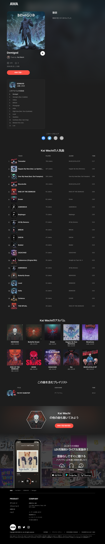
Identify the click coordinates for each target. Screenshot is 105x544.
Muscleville (22, 184)
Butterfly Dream (24, 275)
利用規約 (46, 532)
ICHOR (71, 298)
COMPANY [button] (33, 499)
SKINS (33, 367)
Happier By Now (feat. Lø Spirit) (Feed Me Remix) (35, 169)
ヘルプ (12, 512)
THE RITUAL (22, 306)
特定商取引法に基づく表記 (88, 532)
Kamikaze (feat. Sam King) (21, 120)
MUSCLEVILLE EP (74, 161)
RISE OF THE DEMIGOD (26, 192)
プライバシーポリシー (57, 532)
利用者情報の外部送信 (72, 532)
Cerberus (21, 298)
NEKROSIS (72, 275)
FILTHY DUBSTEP (23, 393)
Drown (20, 199)
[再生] (42, 53)
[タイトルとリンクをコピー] (55, 138)
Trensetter (21, 161)
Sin (71, 367)
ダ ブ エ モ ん (58, 393)
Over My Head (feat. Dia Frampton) (30, 176)
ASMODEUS (22, 207)
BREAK (15, 103)
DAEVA (20, 237)
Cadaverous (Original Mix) (27, 260)
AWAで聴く (18, 72)
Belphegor (22, 214)
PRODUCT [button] (14, 499)
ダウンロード (13, 503)
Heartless (15, 117)
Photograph (16, 105)
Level (14, 114)
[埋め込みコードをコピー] (62, 138)
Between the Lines (18, 123)
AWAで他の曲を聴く (64, 425)
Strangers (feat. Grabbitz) (20, 97)
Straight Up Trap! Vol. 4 (76, 260)
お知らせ (12, 509)
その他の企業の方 (33, 520)
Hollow (15, 100)
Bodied (20, 245)
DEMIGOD (20, 83)
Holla (14, 108)
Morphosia (90, 342)
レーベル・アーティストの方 (35, 517)
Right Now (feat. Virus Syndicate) (22, 111)
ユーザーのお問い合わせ (35, 512)
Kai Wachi (20, 57)
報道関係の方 (32, 514)
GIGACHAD (22, 252)
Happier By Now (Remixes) (77, 169)
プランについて (14, 506)
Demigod (34, 490)
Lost (14, 125)
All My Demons (23, 222)
